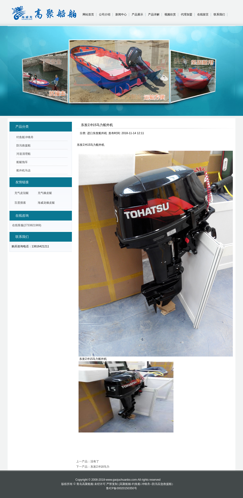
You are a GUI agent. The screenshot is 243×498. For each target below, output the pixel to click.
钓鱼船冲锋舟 (24, 137)
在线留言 (203, 14)
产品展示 (137, 14)
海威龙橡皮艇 (46, 202)
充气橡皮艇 (45, 193)
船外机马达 (23, 170)
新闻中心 (121, 14)
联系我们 (219, 14)
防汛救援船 (23, 145)
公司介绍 (104, 14)
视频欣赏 (170, 14)
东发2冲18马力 (99, 466)
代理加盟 (186, 14)
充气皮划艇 (21, 193)
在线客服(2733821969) (26, 225)
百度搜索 (20, 202)
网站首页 (88, 14)
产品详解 (153, 14)
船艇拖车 (22, 162)
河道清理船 (23, 153)
